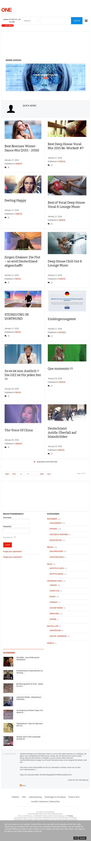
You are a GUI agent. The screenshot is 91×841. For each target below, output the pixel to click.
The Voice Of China (19, 430)
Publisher (15, 797)
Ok (76, 838)
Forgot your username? (12, 557)
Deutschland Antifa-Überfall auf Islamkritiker (62, 432)
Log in (77, 21)
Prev (14, 474)
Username (7, 517)
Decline (82, 838)
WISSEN (62, 332)
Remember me (8, 537)
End (48, 474)
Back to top (10, 754)
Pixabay (70, 816)
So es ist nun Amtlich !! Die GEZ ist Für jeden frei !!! (23, 375)
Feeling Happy (15, 200)
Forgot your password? (12, 551)
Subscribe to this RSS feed (47, 462)
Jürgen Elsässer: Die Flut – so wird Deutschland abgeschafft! (22, 261)
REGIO (18, 279)
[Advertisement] (45, 46)
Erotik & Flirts (73, 797)
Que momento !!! (60, 368)
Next (42, 474)
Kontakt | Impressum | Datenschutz (45, 801)
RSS (24, 797)
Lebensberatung (35, 797)
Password (7, 526)
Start (7, 474)
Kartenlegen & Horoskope (55, 797)
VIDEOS (18, 164)
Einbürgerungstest (62, 319)
